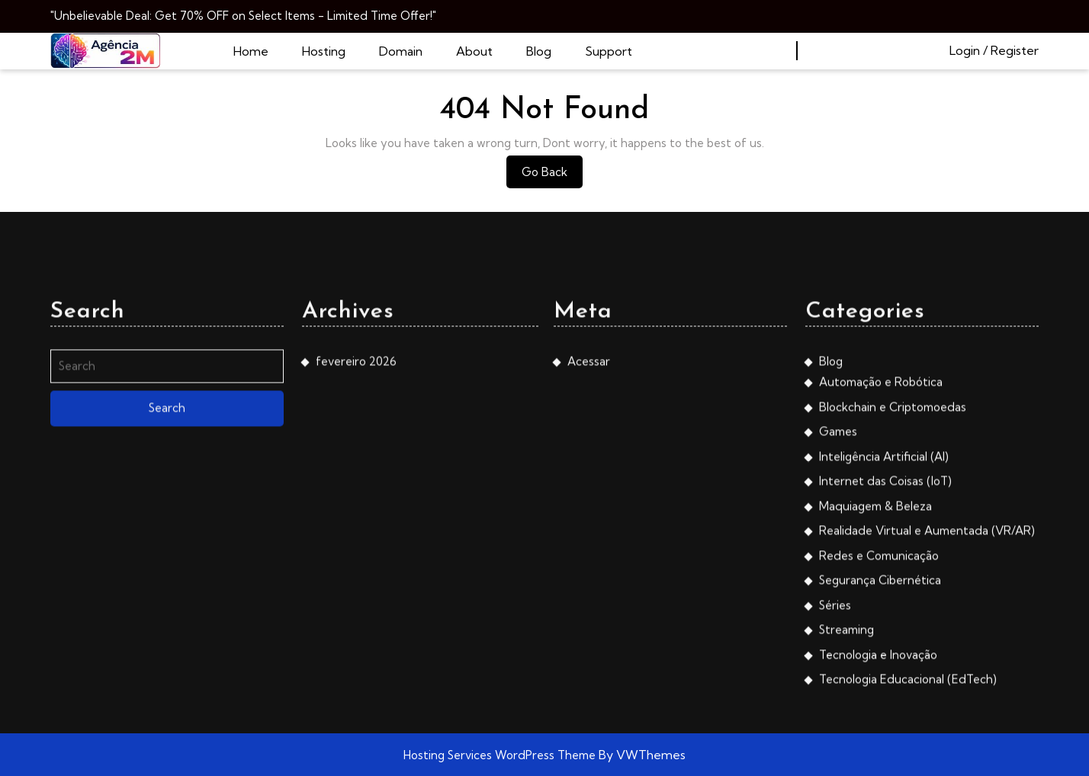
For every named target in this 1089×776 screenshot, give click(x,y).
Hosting (323, 51)
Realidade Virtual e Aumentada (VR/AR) (927, 687)
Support (608, 51)
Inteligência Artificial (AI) (884, 612)
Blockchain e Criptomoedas (892, 563)
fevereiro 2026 (356, 517)
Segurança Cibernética (880, 737)
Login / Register (994, 50)
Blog (538, 51)
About (474, 51)
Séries (835, 761)
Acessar (588, 517)
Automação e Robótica (881, 538)
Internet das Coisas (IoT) (885, 637)
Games (838, 588)
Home (250, 51)
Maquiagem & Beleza (875, 662)
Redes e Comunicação (879, 711)
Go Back (552, 175)
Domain (400, 51)
